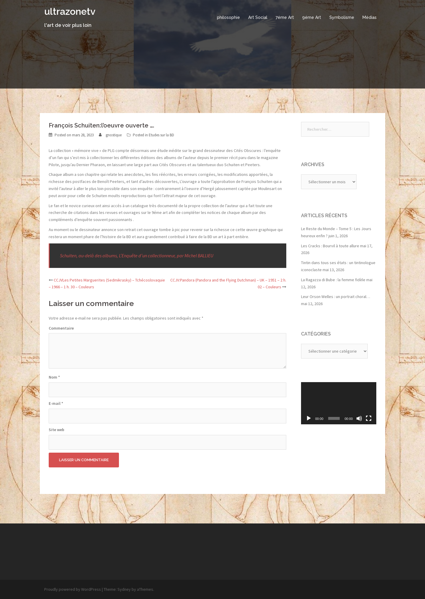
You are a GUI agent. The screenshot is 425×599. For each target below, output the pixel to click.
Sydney (124, 589)
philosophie (228, 17)
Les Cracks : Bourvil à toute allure (330, 245)
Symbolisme (341, 17)
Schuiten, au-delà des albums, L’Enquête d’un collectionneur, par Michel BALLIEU (136, 255)
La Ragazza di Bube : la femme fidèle (333, 279)
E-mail (56, 403)
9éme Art (311, 17)
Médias (369, 17)
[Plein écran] (369, 418)
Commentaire (61, 328)
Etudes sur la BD (161, 135)
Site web (56, 429)
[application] (338, 403)
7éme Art (285, 17)
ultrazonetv (69, 11)
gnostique (114, 135)
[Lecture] (309, 418)
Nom (54, 377)
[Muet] (359, 418)
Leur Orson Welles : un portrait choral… (335, 296)
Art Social (257, 17)
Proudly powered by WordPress (72, 589)
